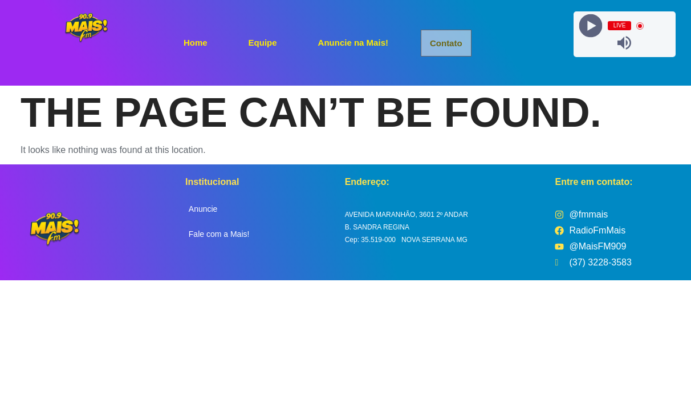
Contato (446, 43)
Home (196, 42)
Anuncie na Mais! (353, 42)
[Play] (590, 26)
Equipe (263, 42)
